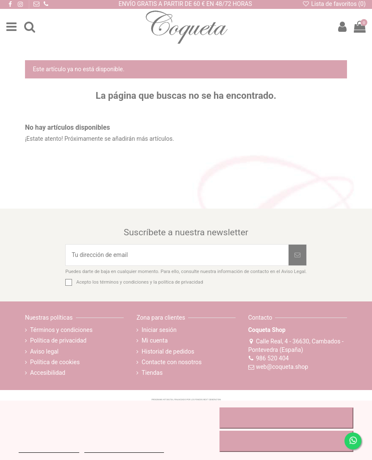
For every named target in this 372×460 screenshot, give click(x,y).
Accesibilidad (47, 372)
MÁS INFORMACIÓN (49, 448)
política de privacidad (180, 282)
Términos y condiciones (61, 329)
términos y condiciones (124, 282)
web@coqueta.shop (278, 366)
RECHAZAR (287, 418)
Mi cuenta (155, 340)
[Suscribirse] (297, 255)
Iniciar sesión (159, 329)
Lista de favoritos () (334, 3)
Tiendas (152, 372)
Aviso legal (44, 351)
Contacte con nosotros (172, 362)
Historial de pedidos (168, 351)
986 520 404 (268, 358)
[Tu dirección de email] (177, 255)
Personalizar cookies (124, 448)
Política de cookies (55, 362)
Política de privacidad (58, 340)
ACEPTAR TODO (286, 441)
